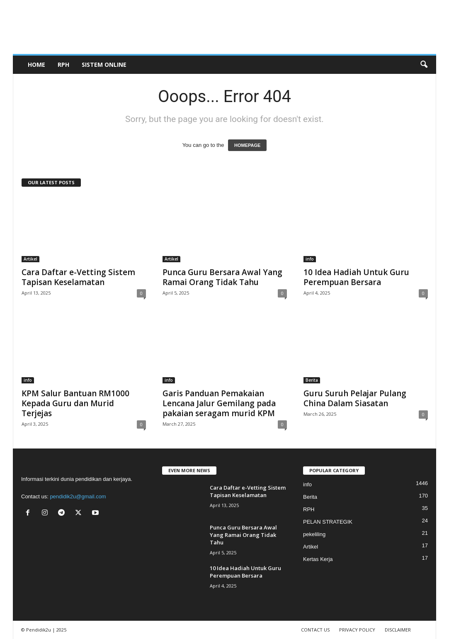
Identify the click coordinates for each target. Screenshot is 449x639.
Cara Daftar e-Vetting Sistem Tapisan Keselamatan (78, 277)
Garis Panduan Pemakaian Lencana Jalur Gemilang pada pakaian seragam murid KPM (219, 403)
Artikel (30, 259)
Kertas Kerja (318, 559)
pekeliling (314, 534)
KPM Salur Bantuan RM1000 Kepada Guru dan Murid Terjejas (75, 403)
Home (36, 64)
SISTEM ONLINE (104, 64)
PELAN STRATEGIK (327, 522)
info (310, 259)
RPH (63, 64)
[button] (424, 65)
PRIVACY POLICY (357, 630)
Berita (312, 380)
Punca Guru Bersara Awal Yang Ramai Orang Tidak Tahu (222, 277)
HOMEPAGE (247, 145)
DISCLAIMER (398, 630)
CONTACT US (315, 630)
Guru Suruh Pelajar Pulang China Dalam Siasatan (354, 398)
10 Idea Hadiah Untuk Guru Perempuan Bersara (356, 277)
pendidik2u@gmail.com (78, 496)
